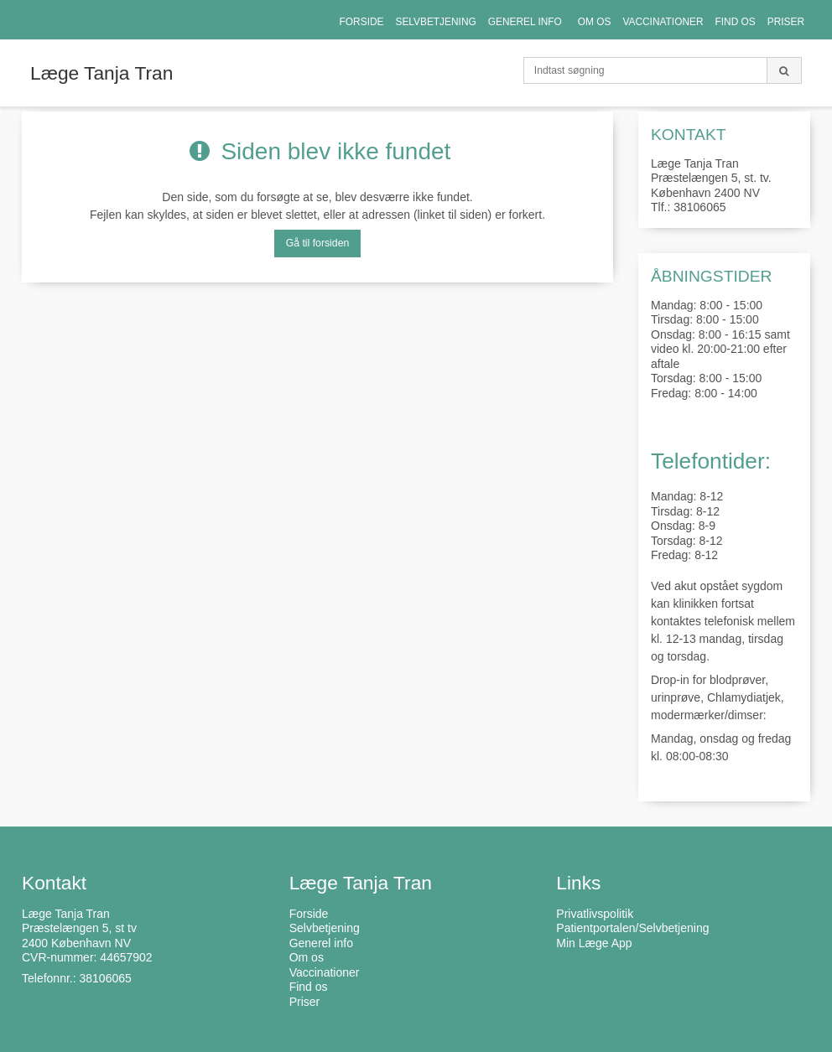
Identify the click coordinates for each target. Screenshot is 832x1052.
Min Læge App (594, 943)
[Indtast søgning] (645, 70)
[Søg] (784, 70)
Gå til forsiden (318, 243)
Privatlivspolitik (594, 913)
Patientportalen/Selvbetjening (632, 928)
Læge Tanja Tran (101, 73)
